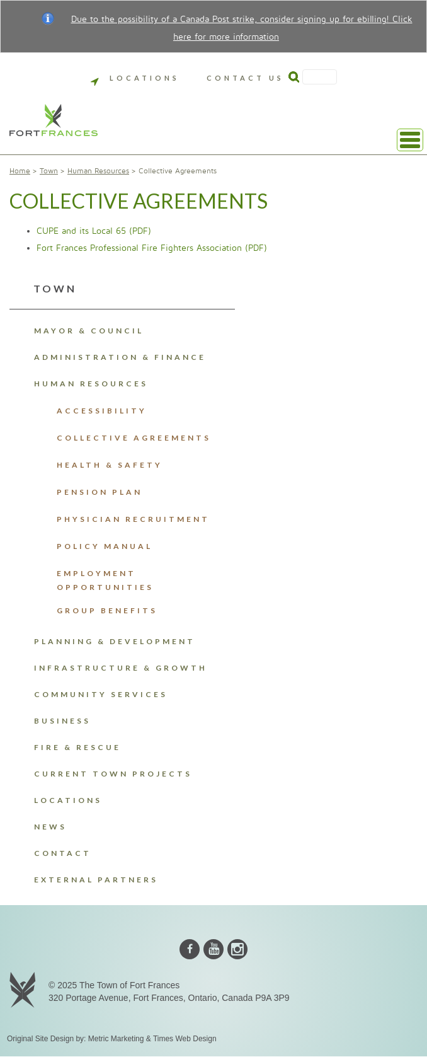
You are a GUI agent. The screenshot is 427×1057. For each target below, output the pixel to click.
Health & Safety (109, 465)
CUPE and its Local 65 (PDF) (94, 231)
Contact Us (245, 78)
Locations (135, 78)
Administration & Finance (120, 357)
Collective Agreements (134, 437)
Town (49, 171)
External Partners (96, 879)
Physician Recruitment (133, 519)
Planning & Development (114, 641)
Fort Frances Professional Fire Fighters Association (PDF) (152, 248)
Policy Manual (104, 546)
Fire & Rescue (77, 747)
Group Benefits (107, 610)
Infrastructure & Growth (120, 668)
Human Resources (98, 171)
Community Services (101, 694)
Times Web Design (185, 1038)
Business (62, 720)
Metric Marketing (116, 1038)
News (50, 826)
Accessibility (102, 410)
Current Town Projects (113, 773)
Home (19, 171)
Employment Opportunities (105, 580)
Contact (62, 853)
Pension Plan (99, 492)
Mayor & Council (89, 330)
